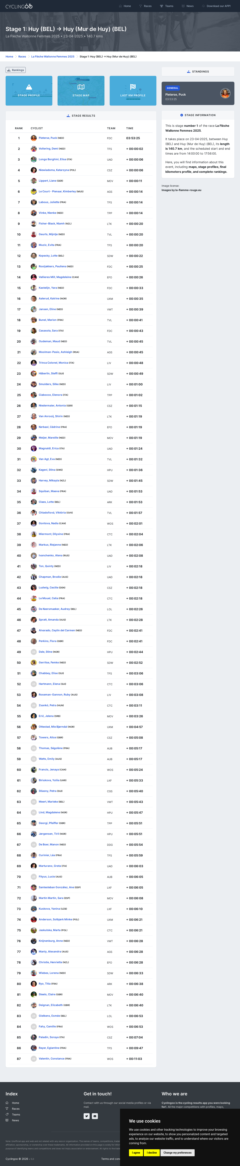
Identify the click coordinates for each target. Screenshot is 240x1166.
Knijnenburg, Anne (51, 940)
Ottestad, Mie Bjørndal (53, 726)
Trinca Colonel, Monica (53, 362)
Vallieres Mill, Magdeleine (55, 277)
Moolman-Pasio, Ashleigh (55, 351)
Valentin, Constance (51, 1058)
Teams (16, 1114)
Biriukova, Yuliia (49, 780)
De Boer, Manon (49, 844)
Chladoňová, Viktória (52, 512)
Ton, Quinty (46, 566)
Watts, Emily (47, 758)
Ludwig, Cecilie (48, 587)
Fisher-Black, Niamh (52, 223)
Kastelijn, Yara (48, 287)
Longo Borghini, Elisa (52, 159)
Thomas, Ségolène (51, 748)
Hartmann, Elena (49, 683)
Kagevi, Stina (47, 469)
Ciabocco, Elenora (50, 394)
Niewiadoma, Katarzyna (54, 169)
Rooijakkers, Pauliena (52, 266)
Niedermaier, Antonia (52, 405)
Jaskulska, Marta (50, 930)
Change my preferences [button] (177, 1152)
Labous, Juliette (49, 202)
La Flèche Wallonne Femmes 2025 (52, 56)
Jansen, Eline (47, 309)
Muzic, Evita (46, 244)
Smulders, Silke (49, 384)
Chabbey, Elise (48, 673)
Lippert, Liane (47, 180)
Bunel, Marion (48, 319)
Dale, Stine (45, 651)
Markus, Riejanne (50, 544)
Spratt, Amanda (49, 619)
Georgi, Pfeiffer (48, 823)
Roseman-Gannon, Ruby (54, 694)
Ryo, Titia (45, 983)
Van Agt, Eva (47, 459)
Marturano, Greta (50, 865)
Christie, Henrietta (50, 962)
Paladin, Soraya (49, 1037)
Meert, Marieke (48, 801)
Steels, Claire (47, 994)
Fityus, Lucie (47, 876)
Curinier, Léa (47, 855)
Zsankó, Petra (47, 705)
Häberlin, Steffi (48, 373)
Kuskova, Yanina (49, 908)
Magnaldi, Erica (49, 448)
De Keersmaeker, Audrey (54, 608)
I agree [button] (136, 1152)
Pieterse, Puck (48, 137)
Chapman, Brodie (50, 576)
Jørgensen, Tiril (49, 833)
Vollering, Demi (48, 148)
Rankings (15, 70)
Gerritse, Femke (49, 662)
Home (9, 56)
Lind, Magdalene (49, 812)
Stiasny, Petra (47, 790)
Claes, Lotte (46, 501)
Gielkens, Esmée (49, 1015)
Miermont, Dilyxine (51, 533)
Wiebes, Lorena (49, 972)
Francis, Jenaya (49, 769)
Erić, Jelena (46, 715)
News (15, 1120)
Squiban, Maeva (49, 491)
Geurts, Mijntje (48, 234)
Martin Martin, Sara (51, 897)
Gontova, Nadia (48, 523)
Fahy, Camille (47, 1026)
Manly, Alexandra (50, 951)
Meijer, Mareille (48, 437)
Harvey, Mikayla (49, 480)
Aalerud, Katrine (49, 298)
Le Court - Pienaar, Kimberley (57, 191)
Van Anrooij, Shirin (51, 416)
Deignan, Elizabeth (51, 1005)
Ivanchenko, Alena (50, 555)
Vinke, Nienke (47, 212)
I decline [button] (152, 1152)
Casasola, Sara (48, 330)
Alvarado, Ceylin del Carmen (57, 630)
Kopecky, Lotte (48, 255)
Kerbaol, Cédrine (49, 426)
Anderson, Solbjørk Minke (55, 919)
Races (22, 56)
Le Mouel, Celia (48, 598)
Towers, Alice (47, 737)
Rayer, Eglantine (49, 1047)
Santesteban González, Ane (56, 887)
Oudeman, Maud (49, 341)
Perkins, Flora (47, 641)
